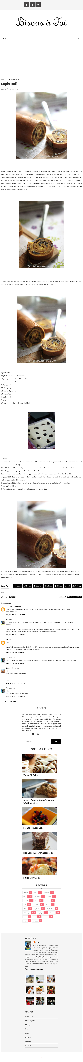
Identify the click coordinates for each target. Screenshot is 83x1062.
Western (35, 921)
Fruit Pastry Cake (31, 877)
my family (37, 909)
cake (25, 896)
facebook (78, 597)
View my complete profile (34, 969)
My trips (40, 913)
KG (7, 639)
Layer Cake (36, 904)
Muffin (25, 909)
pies (34, 917)
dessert (26, 900)
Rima (8, 619)
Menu (4, 39)
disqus (69, 597)
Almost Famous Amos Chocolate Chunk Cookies (38, 801)
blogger (62, 597)
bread (35, 892)
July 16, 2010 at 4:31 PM (15, 663)
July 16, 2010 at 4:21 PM (15, 652)
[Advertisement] (41, 62)
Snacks (25, 921)
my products (50, 909)
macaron (48, 904)
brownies (46, 892)
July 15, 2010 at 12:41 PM (15, 635)
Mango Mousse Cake (33, 828)
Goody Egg (10, 668)
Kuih (25, 904)
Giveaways (47, 900)
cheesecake (37, 896)
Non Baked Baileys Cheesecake (38, 853)
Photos (25, 917)
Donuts (37, 900)
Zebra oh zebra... (31, 775)
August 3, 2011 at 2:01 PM (15, 683)
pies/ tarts (45, 917)
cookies (49, 896)
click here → (26, 730)
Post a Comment (10, 701)
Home (3, 79)
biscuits (26, 892)
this (15, 171)
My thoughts (27, 913)
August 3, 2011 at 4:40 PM (15, 697)
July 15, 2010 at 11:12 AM (15, 615)
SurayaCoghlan (12, 606)
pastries (52, 913)
